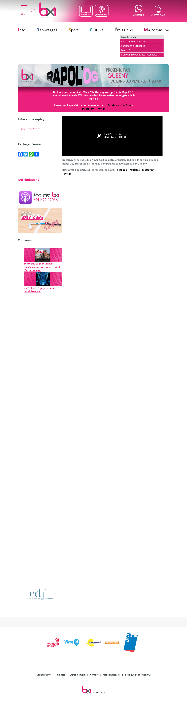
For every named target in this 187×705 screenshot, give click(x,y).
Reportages (47, 30)
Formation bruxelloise (133, 41)
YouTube (126, 105)
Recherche (33, 10)
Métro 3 (125, 50)
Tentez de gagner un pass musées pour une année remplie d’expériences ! (43, 267)
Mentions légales (112, 674)
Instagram (88, 108)
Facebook (113, 105)
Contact (94, 674)
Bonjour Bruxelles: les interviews (139, 54)
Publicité (60, 674)
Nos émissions (28, 180)
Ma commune (156, 30)
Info (22, 30)
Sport (73, 30)
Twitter (100, 108)
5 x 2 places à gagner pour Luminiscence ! (39, 289)
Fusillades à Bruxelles (133, 45)
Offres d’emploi (77, 674)
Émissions (124, 30)
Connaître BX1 (44, 674)
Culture (97, 30)
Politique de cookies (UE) (137, 674)
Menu (24, 10)
